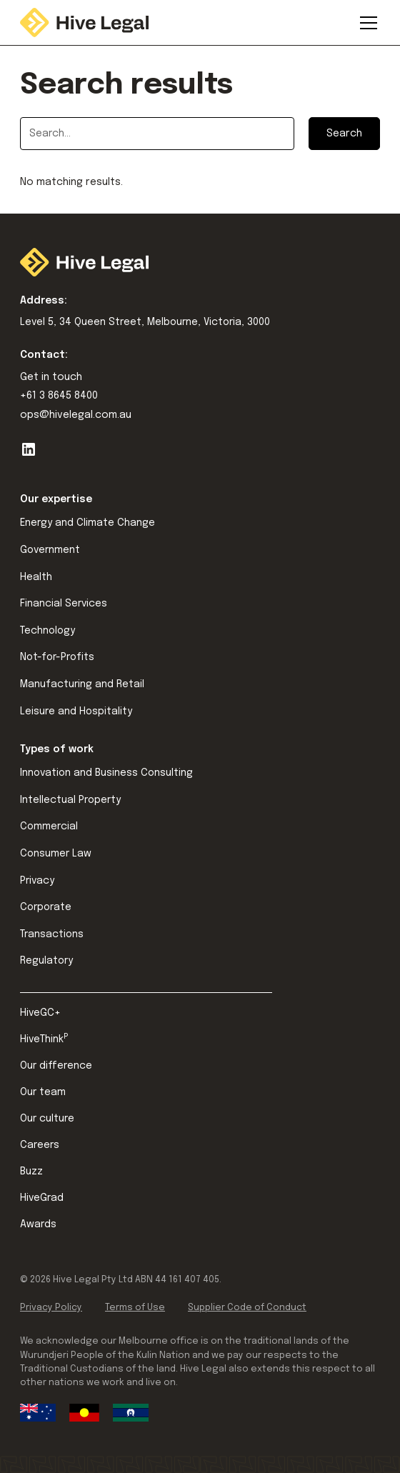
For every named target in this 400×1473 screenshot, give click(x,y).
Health (36, 577)
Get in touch (51, 377)
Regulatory (46, 961)
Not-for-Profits (57, 657)
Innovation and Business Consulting (106, 773)
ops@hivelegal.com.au (75, 415)
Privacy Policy (51, 1307)
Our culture (47, 1119)
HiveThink (44, 1038)
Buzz (31, 1172)
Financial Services (63, 604)
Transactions (52, 934)
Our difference (56, 1066)
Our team (43, 1092)
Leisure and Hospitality (76, 711)
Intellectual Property (70, 800)
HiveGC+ (40, 1013)
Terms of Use (135, 1307)
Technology (47, 631)
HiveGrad (42, 1198)
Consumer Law (55, 854)
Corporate (45, 907)
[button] (365, 23)
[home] (84, 22)
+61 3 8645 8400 (59, 396)
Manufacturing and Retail (82, 684)
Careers (39, 1145)
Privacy (37, 881)
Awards (38, 1224)
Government (50, 550)
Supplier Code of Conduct (247, 1307)
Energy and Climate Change (87, 523)
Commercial (49, 827)
